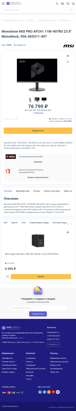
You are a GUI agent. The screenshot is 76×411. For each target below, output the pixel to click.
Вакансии (30, 372)
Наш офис (30, 376)
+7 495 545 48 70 (53, 336)
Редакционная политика (36, 369)
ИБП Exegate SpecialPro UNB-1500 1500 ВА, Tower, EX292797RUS (31, 254)
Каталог (30, 20)
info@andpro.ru (53, 332)
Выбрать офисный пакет (38, 177)
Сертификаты (7, 358)
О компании (30, 358)
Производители (56, 369)
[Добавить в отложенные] (67, 61)
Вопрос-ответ (55, 365)
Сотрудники (30, 365)
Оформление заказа (58, 358)
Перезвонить (53, 344)
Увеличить (38, 162)
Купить (41, 276)
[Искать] (71, 10)
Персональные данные (59, 362)
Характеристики (23, 191)
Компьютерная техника (47, 20)
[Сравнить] (67, 232)
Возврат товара (8, 372)
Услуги (28, 379)
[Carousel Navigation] (69, 224)
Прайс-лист (54, 372)
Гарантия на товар (9, 369)
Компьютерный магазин (13, 20)
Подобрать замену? (65, 119)
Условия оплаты (8, 362)
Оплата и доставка (52, 191)
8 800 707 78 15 (53, 339)
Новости (29, 362)
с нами (20, 338)
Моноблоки (65, 20)
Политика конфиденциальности (61, 407)
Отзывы (36, 191)
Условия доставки (9, 365)
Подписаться (38, 130)
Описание (8, 191)
